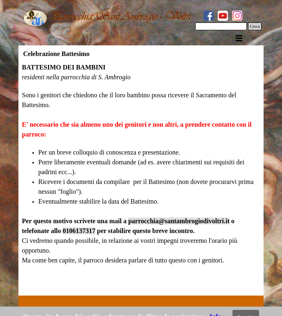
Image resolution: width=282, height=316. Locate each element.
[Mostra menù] (239, 38)
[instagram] (237, 16)
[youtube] (223, 16)
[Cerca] (221, 26)
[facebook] (208, 16)
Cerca (255, 26)
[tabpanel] (141, 177)
